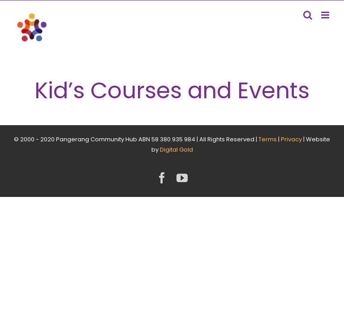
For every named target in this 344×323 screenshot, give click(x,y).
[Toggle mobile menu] (326, 15)
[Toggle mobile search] (307, 15)
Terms (267, 139)
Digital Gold (176, 149)
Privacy (291, 139)
